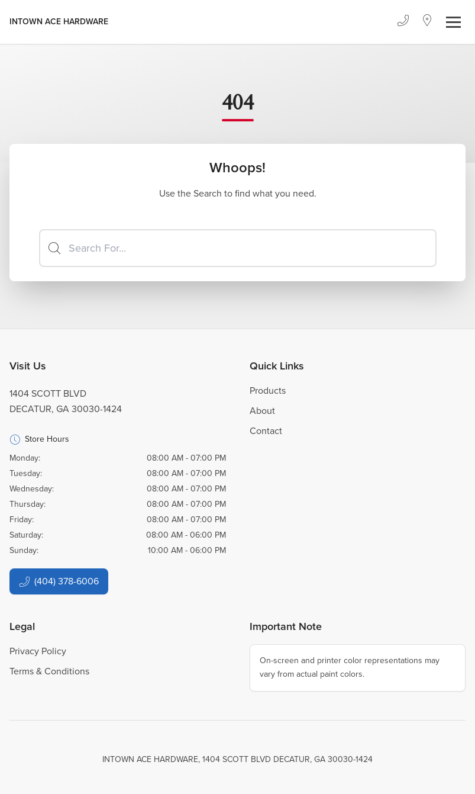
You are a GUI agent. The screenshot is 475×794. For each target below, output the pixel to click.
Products (268, 390)
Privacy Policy (37, 651)
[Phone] (402, 21)
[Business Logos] (58, 22)
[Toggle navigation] (453, 22)
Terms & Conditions (49, 671)
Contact (266, 431)
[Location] (427, 21)
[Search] (238, 248)
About (262, 410)
